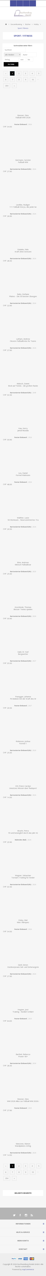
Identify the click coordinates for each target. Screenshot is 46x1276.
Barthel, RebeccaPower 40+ (23, 1055)
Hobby (36, 24)
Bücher (28, 24)
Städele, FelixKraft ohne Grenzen (23, 250)
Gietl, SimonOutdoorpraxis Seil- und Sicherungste (23, 966)
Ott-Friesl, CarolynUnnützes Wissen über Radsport (23, 787)
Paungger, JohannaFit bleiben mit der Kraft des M (23, 697)
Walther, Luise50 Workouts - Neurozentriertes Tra (23, 518)
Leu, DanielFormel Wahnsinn (23, 474)
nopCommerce (28, 1269)
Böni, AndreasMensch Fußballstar (23, 563)
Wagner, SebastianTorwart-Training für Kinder (23, 876)
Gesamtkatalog (16, 24)
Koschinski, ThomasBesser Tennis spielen (23, 608)
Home (6, 24)
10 (33, 79)
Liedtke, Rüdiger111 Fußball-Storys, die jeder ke (23, 206)
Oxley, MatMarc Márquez (23, 921)
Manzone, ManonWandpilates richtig (23, 1144)
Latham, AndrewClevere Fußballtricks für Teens (23, 340)
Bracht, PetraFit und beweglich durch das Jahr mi (23, 831)
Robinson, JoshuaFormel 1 (23, 742)
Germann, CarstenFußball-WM (23, 161)
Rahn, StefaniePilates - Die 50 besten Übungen (23, 295)
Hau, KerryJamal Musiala (23, 429)
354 (6, 86)
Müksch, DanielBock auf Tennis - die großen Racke (23, 384)
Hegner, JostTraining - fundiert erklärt (23, 1010)
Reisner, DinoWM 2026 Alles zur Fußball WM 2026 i (23, 1100)
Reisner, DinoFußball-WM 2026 (23, 116)
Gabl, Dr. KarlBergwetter (23, 653)
